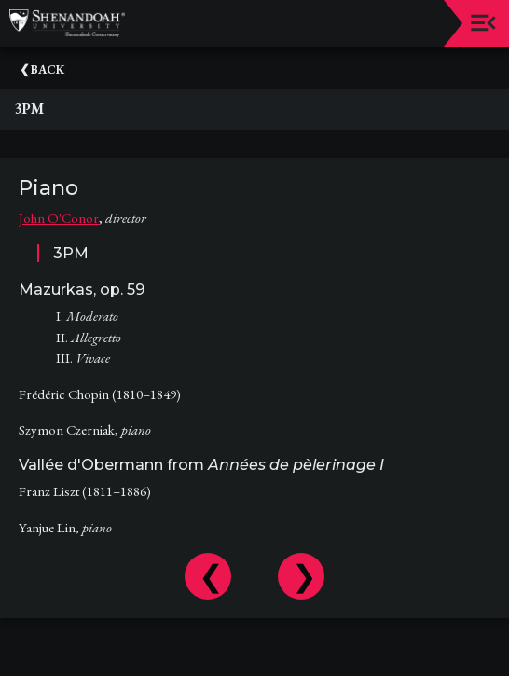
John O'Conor (59, 218)
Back (47, 69)
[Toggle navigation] (483, 23)
